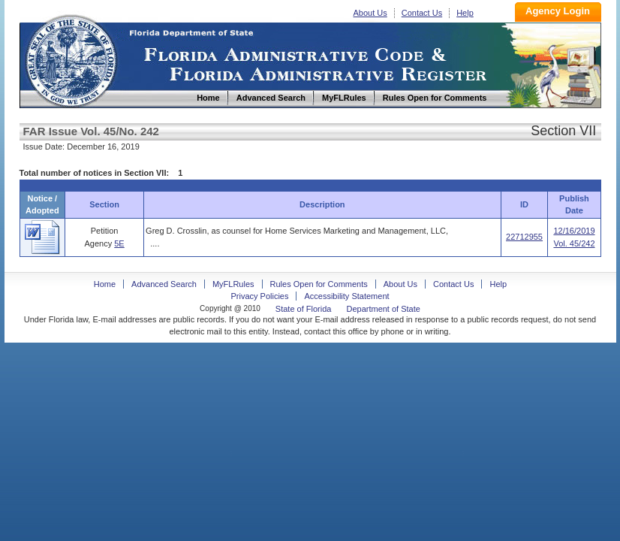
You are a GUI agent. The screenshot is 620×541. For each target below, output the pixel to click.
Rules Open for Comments (319, 284)
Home (70, 59)
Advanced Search (164, 284)
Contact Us (422, 12)
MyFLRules (233, 284)
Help (465, 12)
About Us (370, 12)
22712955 (524, 236)
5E (119, 243)
